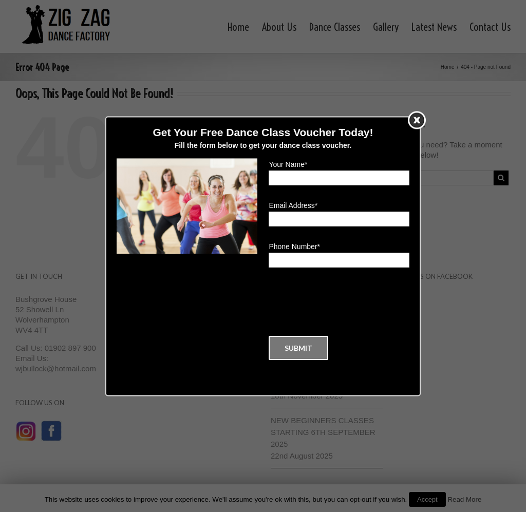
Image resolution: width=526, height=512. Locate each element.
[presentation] (347, 302)
